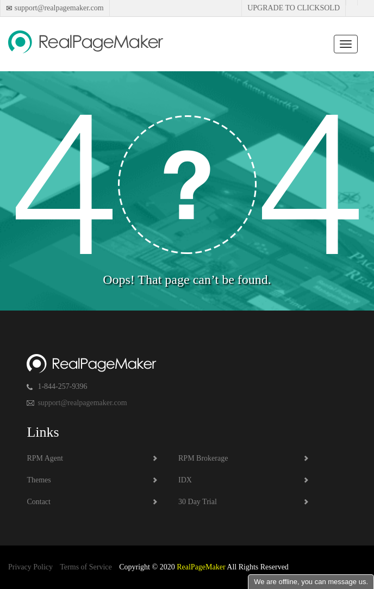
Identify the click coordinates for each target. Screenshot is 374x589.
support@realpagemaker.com (58, 8)
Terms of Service (85, 567)
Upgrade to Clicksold (293, 8)
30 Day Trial (197, 502)
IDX (185, 480)
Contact (39, 502)
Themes (39, 480)
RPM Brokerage (203, 458)
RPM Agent (45, 458)
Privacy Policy (30, 567)
